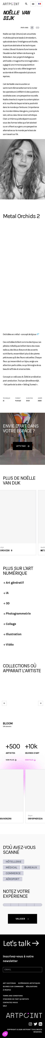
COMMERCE (13, 873)
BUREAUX (30, 867)
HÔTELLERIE (13, 861)
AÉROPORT (12, 879)
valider (22, 919)
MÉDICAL (11, 867)
